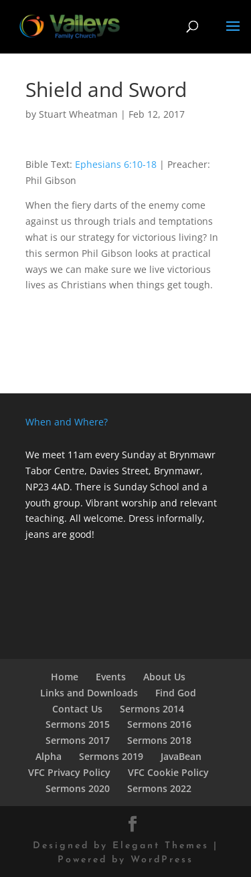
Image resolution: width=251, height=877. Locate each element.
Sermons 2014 (152, 708)
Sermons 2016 (159, 724)
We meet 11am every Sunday (90, 454)
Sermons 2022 (159, 788)
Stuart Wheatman (78, 114)
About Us (164, 676)
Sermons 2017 (78, 740)
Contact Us (77, 708)
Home (64, 676)
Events (111, 676)
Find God (175, 692)
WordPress (162, 860)
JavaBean (181, 756)
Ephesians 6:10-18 (116, 164)
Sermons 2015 (78, 724)
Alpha (48, 756)
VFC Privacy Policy (69, 772)
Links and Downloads (89, 692)
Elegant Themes (160, 846)
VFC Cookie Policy (168, 772)
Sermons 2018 (159, 740)
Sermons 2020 (78, 788)
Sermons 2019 (111, 756)
